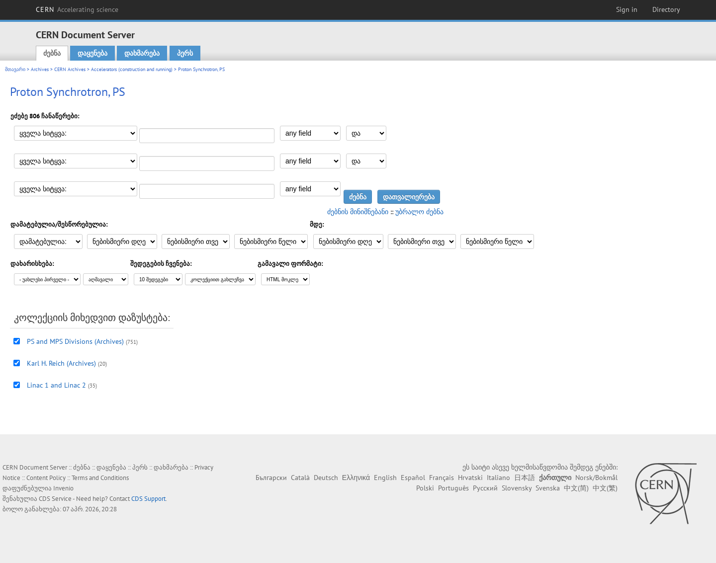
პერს (185, 53)
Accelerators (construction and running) (132, 69)
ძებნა (52, 53)
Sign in (626, 9)
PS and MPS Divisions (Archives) (75, 341)
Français (441, 477)
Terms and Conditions (100, 478)
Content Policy (46, 478)
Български (271, 477)
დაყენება (92, 53)
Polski (425, 487)
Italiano (498, 477)
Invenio (63, 488)
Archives (40, 69)
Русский (485, 487)
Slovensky (517, 487)
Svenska (548, 487)
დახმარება (142, 53)
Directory (666, 9)
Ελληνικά (356, 477)
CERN (77, 9)
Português (453, 487)
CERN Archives (70, 69)
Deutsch (326, 477)
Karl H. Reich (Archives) (61, 363)
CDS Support (148, 498)
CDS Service (55, 498)
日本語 (524, 477)
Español (413, 477)
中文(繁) (605, 487)
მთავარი (15, 69)
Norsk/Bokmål (596, 477)
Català (300, 477)
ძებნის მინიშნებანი (357, 211)
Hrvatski (470, 477)
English (385, 477)
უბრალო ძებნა (419, 211)
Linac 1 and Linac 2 (56, 385)
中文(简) (576, 487)
